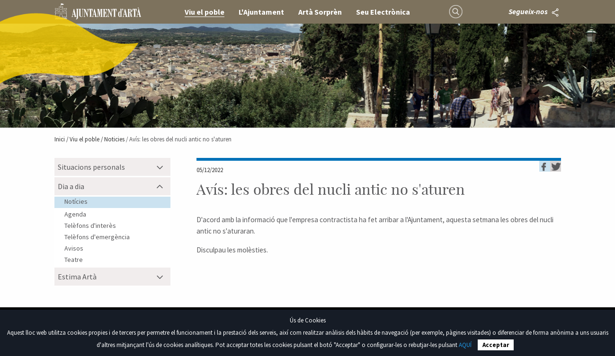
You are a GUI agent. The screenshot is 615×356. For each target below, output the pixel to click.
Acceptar (495, 345)
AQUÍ (465, 345)
